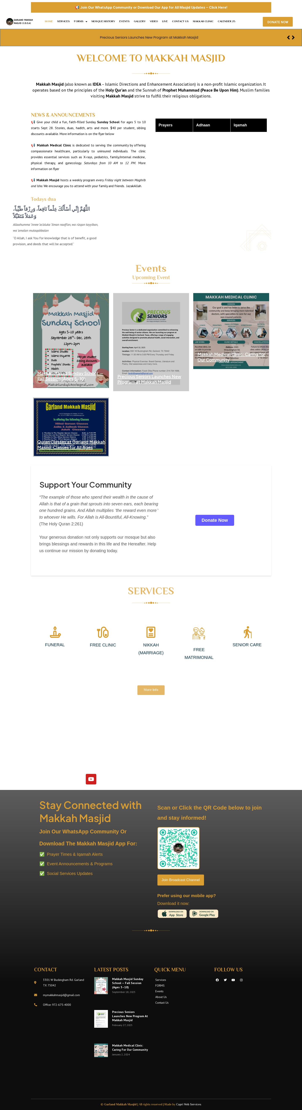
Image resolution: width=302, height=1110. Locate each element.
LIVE (165, 21)
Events (124, 21)
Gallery (140, 21)
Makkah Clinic (203, 21)
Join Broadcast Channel (182, 880)
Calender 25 (226, 21)
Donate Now (215, 520)
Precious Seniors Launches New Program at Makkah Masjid (149, 37)
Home (49, 21)
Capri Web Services (188, 1104)
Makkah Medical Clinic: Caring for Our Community (130, 1048)
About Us (161, 997)
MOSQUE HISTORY (103, 21)
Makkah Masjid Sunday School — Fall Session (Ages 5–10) (70, 375)
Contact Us (180, 21)
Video (154, 21)
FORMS (80, 21)
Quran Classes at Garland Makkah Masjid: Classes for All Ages (71, 444)
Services (63, 21)
